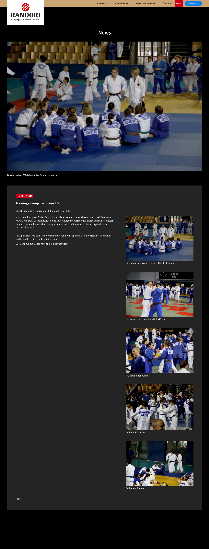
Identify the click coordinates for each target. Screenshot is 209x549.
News (179, 3)
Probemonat (193, 3)
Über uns (167, 3)
